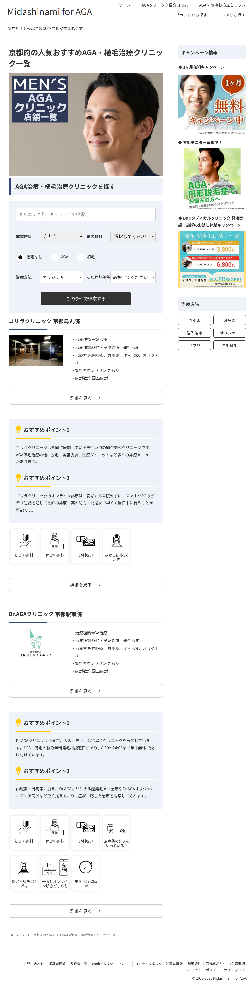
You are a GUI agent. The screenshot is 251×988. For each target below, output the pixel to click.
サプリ (194, 345)
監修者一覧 (76, 966)
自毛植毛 (230, 345)
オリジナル (229, 333)
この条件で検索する (86, 298)
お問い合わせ (30, 966)
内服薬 (194, 320)
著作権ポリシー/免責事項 (225, 966)
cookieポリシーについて (109, 966)
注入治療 (194, 333)
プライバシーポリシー (201, 972)
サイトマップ (234, 972)
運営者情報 (54, 966)
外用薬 (230, 320)
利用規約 (194, 966)
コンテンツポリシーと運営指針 (158, 966)
